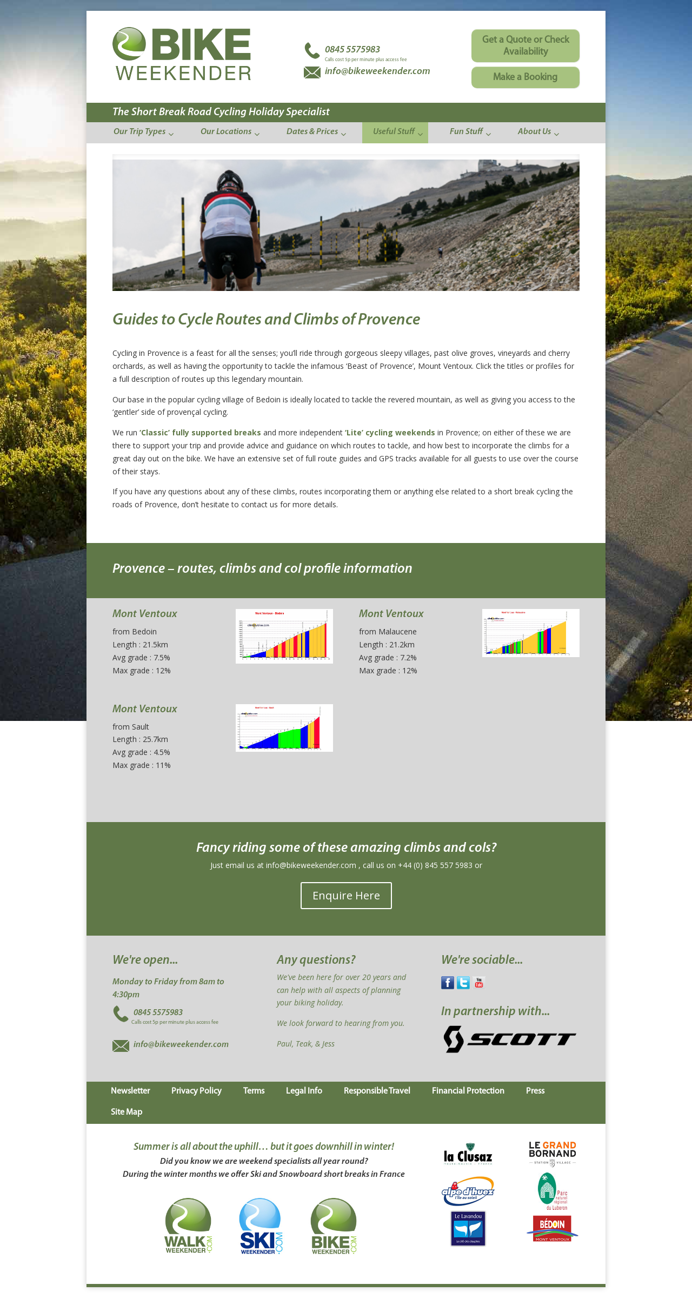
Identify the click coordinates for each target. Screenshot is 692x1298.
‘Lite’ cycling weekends (390, 432)
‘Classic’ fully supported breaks (200, 432)
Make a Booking (525, 77)
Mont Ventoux (144, 614)
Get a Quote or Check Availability (525, 46)
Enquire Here (346, 895)
